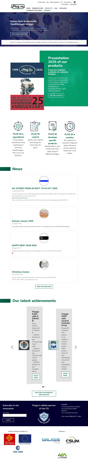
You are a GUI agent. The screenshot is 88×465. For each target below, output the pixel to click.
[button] (44, 181)
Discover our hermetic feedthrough (44, 394)
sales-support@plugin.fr (68, 416)
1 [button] (43, 386)
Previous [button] (12, 347)
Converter (42, 2)
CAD (55, 8)
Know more (36, 377)
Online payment (54, 2)
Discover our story (20, 34)
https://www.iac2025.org (19, 198)
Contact (47, 10)
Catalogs (63, 8)
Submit (8, 420)
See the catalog (56, 95)
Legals (79, 416)
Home (28, 8)
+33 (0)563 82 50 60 (71, 413)
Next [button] (76, 347)
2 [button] (45, 386)
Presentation (37, 8)
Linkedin (74, 2)
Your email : (6, 413)
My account (67, 2)
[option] (29, 345)
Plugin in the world (34, 10)
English (74, 4)
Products (49, 8)
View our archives (44, 287)
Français (66, 4)
